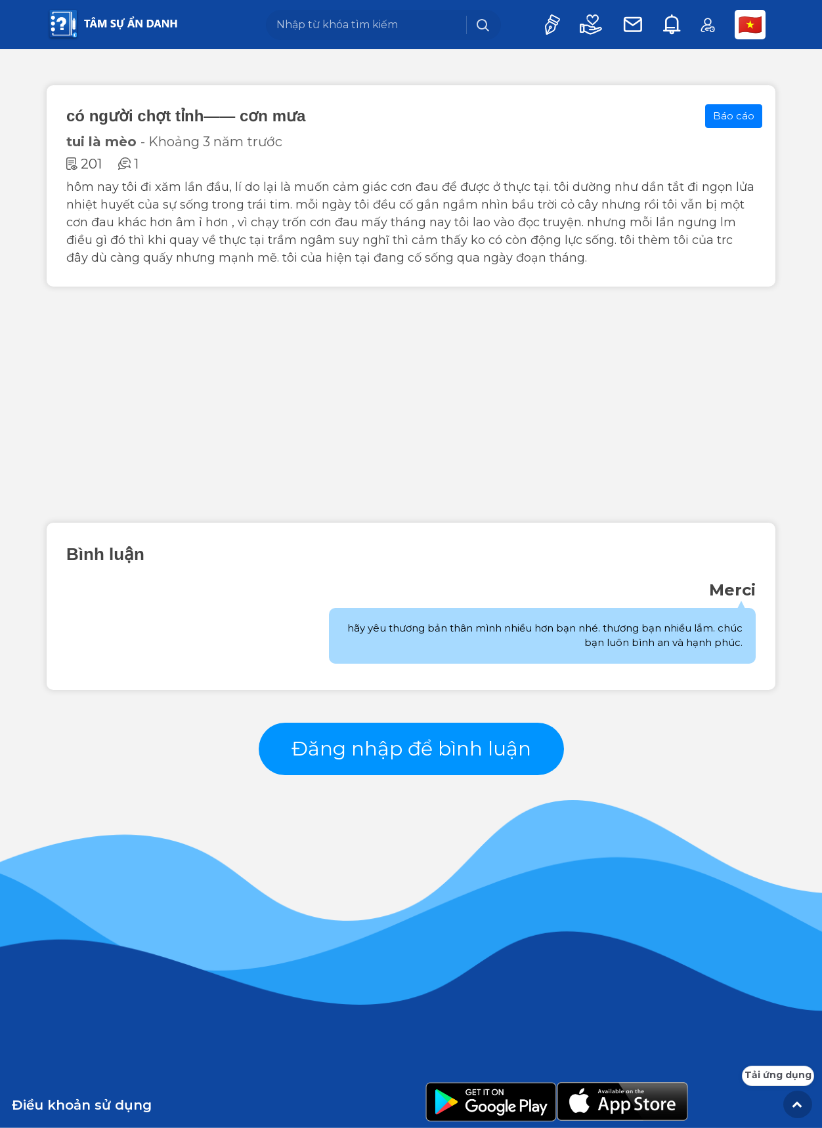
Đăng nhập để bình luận (411, 748)
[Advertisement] (411, 404)
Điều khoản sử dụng (82, 1105)
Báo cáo (733, 116)
